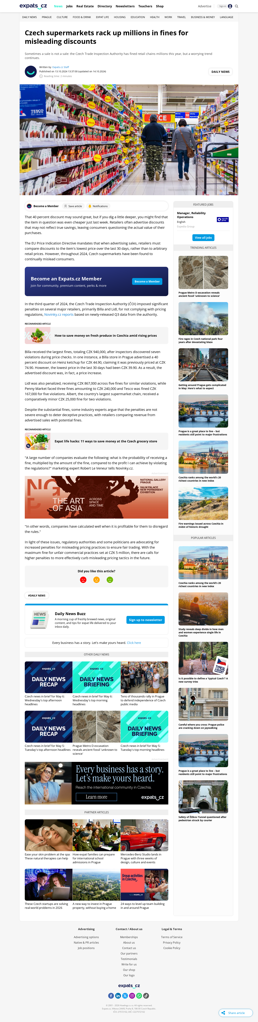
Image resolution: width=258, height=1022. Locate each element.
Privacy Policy (171, 942)
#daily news (36, 595)
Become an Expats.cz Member (66, 278)
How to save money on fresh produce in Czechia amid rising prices (106, 335)
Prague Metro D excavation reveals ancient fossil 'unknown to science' (95, 750)
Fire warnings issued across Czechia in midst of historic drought (201, 525)
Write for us (129, 964)
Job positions (86, 948)
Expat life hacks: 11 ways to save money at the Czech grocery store (106, 441)
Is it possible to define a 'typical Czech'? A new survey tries (203, 680)
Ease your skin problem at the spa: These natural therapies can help (47, 856)
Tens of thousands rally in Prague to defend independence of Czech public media (143, 700)
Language (226, 17)
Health (154, 17)
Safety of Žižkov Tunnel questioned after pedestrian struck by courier (202, 818)
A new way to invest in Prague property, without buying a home (94, 906)
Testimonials (129, 959)
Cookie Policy (171, 948)
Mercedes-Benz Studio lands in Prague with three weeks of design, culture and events (141, 858)
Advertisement (160, 473)
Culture (62, 17)
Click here (134, 643)
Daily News (29, 17)
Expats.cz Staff (60, 67)
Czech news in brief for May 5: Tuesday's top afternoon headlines (48, 748)
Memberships (129, 937)
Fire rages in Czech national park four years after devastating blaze (201, 340)
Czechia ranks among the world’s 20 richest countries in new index (200, 479)
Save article (73, 206)
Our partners (129, 953)
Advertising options (86, 937)
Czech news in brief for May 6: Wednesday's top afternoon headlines (45, 700)
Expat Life (102, 17)
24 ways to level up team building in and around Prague (143, 906)
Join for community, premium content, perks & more (68, 286)
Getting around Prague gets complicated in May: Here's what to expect (202, 386)
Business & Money (203, 17)
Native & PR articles (86, 942)
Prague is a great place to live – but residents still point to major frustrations (203, 433)
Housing (120, 17)
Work (168, 17)
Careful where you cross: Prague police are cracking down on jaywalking (201, 726)
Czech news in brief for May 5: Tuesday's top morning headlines (142, 748)
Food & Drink (82, 17)
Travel (181, 17)
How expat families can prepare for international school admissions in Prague (94, 858)
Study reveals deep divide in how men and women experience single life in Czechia (201, 632)
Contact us (129, 948)
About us (129, 942)
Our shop (129, 970)
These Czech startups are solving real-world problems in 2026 (46, 906)
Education (138, 17)
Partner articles (96, 812)
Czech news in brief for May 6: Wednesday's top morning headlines (92, 700)
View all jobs (203, 238)
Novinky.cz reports (59, 314)
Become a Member (147, 281)
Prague (47, 17)
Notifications (98, 206)
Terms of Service (171, 937)
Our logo (129, 975)
